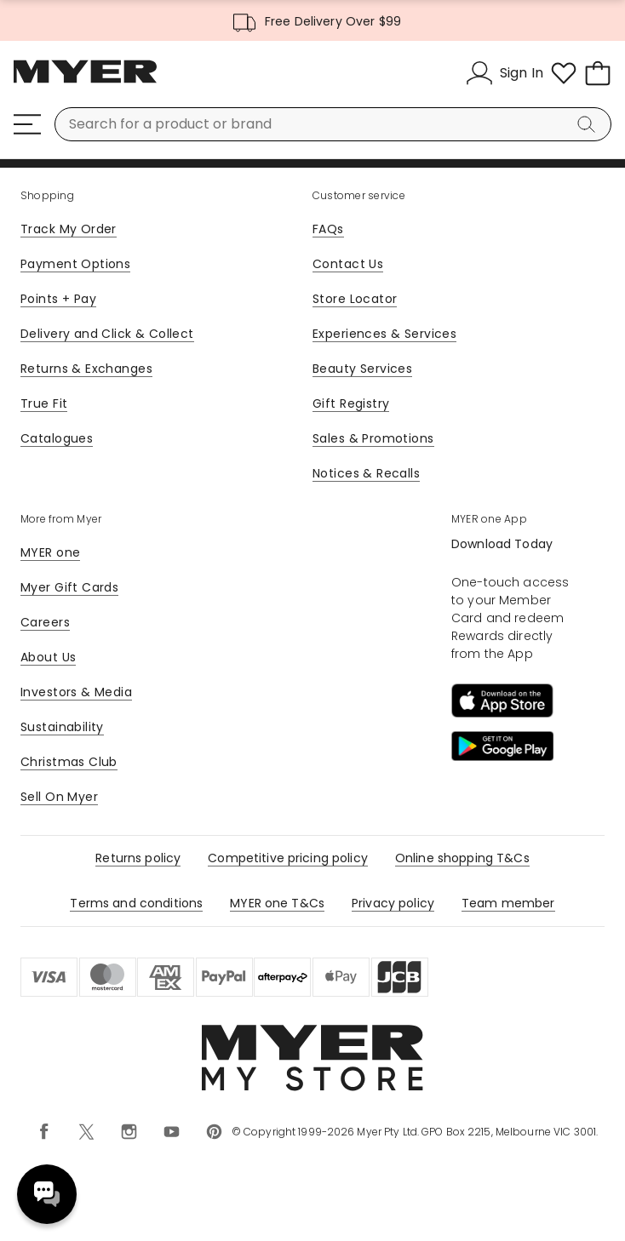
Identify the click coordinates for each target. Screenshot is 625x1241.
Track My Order (68, 228)
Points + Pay (58, 298)
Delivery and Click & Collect (107, 333)
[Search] (589, 124)
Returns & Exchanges (86, 368)
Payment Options (75, 263)
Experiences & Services (384, 333)
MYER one (50, 552)
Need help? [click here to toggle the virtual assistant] (47, 1194)
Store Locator (354, 298)
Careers (45, 622)
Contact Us (347, 263)
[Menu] (27, 124)
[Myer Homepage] (85, 80)
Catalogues (56, 438)
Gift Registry (350, 403)
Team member (508, 903)
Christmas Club (69, 761)
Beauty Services (362, 368)
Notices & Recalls (366, 473)
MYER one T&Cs (277, 903)
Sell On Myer (59, 796)
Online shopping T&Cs (462, 857)
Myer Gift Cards (69, 587)
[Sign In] (504, 73)
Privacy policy (393, 903)
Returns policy (138, 857)
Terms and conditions (136, 903)
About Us (48, 657)
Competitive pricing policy (288, 857)
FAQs (328, 228)
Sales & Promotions (373, 438)
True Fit (43, 403)
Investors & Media (76, 692)
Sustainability (62, 726)
